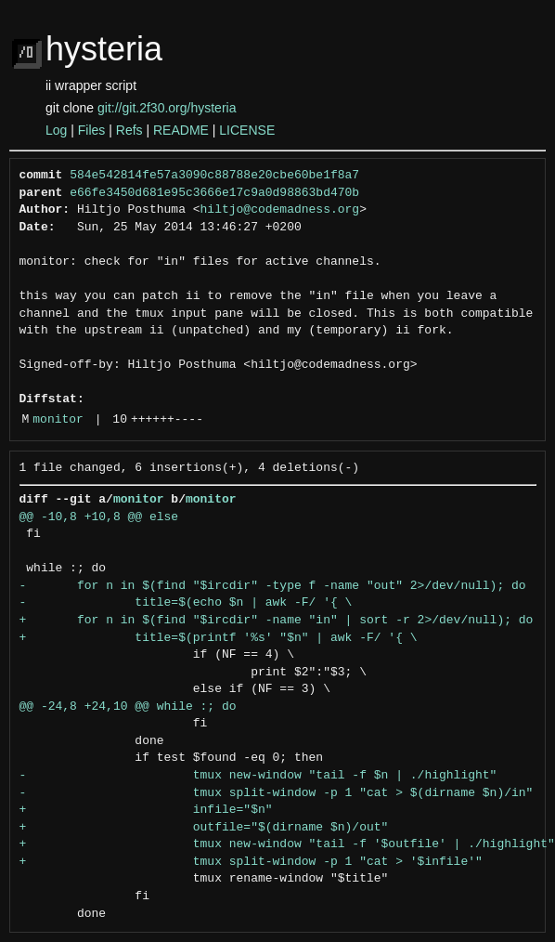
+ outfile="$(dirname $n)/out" (204, 827)
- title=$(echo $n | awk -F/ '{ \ (186, 603)
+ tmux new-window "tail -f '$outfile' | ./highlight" (287, 844)
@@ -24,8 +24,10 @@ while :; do (128, 707)
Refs (129, 130)
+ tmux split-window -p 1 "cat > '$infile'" (251, 862)
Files (92, 130)
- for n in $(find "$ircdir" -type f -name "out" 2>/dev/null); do (272, 586)
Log (56, 130)
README (181, 130)
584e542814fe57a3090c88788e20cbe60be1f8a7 (214, 175)
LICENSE (247, 130)
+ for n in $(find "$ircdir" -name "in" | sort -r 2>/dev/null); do (276, 620)
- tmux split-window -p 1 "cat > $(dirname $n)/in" (276, 793)
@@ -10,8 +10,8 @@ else (99, 517)
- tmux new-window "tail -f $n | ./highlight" (258, 775)
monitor (58, 420)
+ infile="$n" (146, 810)
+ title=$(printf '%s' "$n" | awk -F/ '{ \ (218, 638)
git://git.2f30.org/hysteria (166, 107)
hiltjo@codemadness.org (280, 210)
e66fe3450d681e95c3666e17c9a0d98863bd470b (214, 193)
